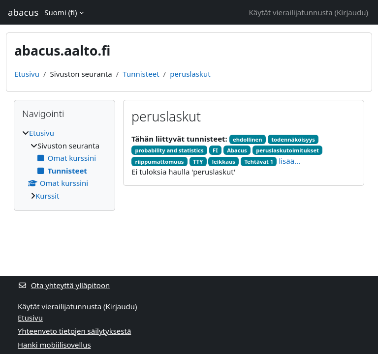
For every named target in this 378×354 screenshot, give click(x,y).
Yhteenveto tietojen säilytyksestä (74, 331)
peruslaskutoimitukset (287, 150)
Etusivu (26, 74)
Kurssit (47, 196)
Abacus (237, 150)
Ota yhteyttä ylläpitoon (64, 285)
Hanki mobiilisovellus (54, 345)
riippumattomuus (159, 161)
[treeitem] (64, 164)
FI (215, 150)
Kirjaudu (351, 12)
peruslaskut (190, 74)
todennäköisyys (293, 139)
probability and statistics (169, 150)
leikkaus (223, 161)
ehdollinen (247, 139)
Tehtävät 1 (258, 161)
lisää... (289, 161)
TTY (198, 161)
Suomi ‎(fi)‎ (60, 12)
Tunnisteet (141, 74)
